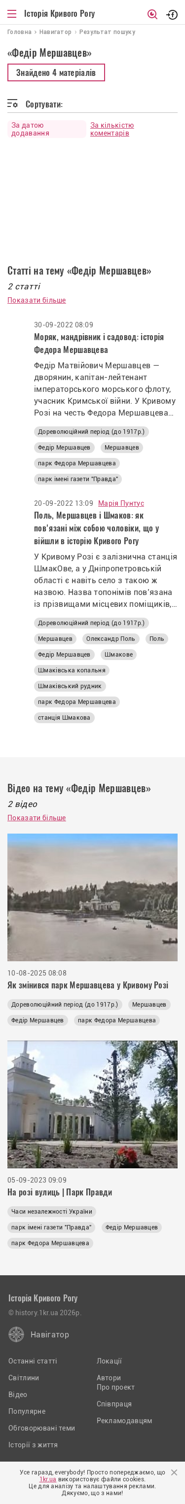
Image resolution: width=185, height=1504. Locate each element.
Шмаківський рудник (70, 686)
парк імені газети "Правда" (78, 479)
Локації (109, 1361)
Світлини (23, 1378)
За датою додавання (30, 129)
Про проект (116, 1387)
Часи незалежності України (51, 1211)
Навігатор (50, 1334)
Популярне (26, 1411)
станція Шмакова (64, 717)
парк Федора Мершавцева (77, 463)
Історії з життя (33, 1445)
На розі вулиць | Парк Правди (59, 1192)
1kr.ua (48, 1479)
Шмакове (119, 654)
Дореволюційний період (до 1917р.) (91, 431)
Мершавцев (122, 447)
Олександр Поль (110, 638)
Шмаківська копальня (72, 670)
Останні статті (32, 1361)
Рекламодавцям (124, 1421)
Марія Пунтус (121, 503)
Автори (109, 1378)
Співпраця (114, 1404)
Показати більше (36, 300)
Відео (18, 1395)
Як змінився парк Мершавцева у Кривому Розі (87, 985)
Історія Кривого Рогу (59, 13)
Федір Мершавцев (64, 447)
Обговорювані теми (41, 1428)
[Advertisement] (92, 197)
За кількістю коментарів (112, 129)
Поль (156, 638)
